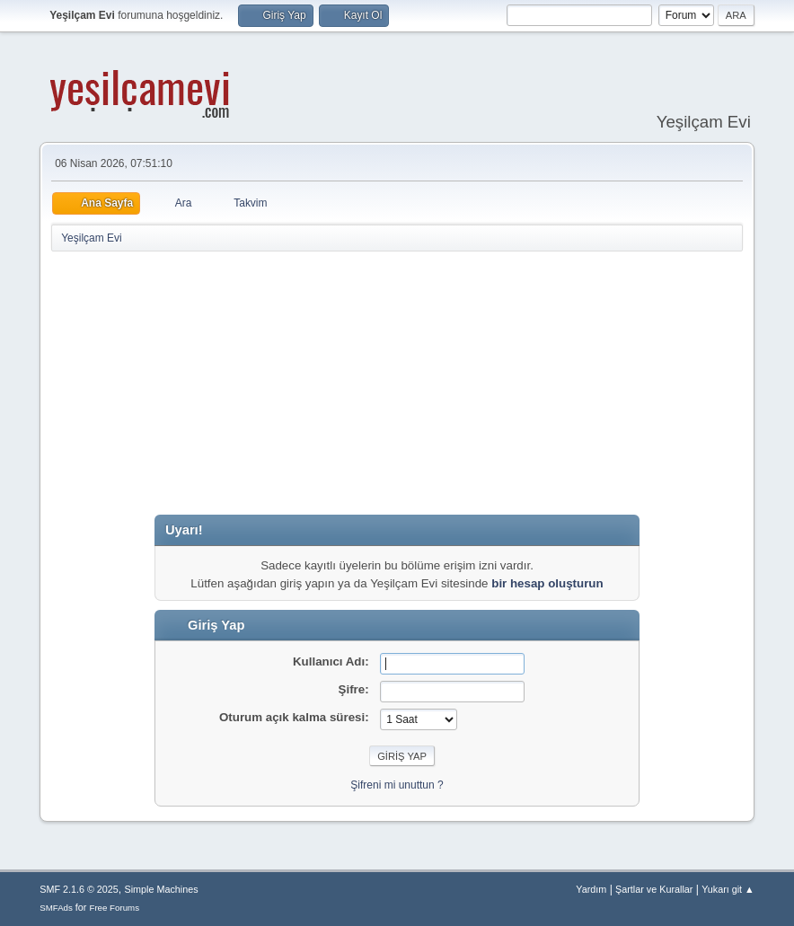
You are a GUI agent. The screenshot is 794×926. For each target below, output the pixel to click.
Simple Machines (161, 889)
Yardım (591, 889)
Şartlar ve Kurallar (654, 889)
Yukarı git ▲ (727, 889)
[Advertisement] (422, 383)
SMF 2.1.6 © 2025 (79, 889)
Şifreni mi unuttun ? (396, 785)
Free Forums (114, 908)
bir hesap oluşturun (547, 583)
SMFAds (56, 908)
